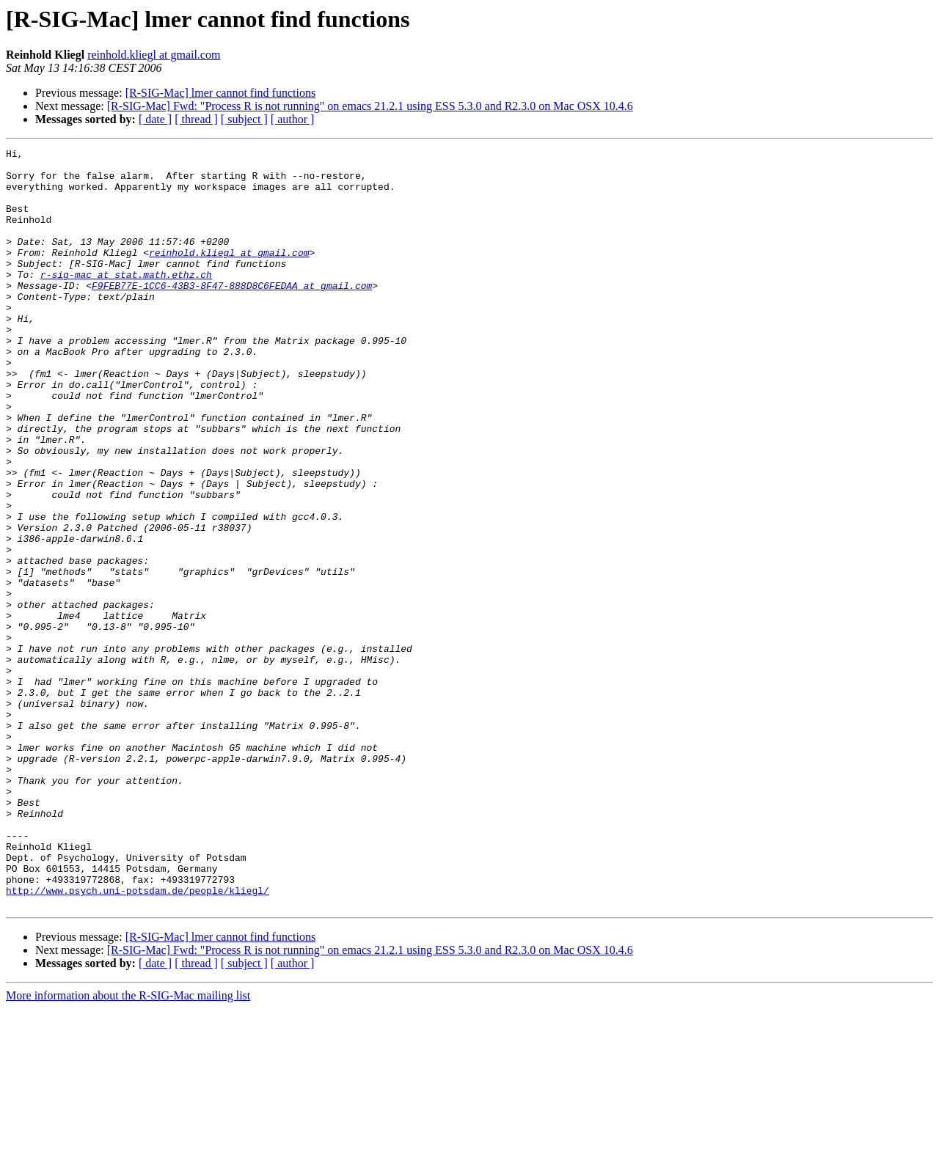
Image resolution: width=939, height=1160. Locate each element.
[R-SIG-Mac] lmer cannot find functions (220, 93)
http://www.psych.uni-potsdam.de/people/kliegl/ (137, 1039)
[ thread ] (196, 119)
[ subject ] (244, 119)
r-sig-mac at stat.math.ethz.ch (126, 300)
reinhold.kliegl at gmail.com (153, 54)
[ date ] (155, 119)
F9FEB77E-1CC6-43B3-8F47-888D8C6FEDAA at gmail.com (232, 313)
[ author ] (293, 119)
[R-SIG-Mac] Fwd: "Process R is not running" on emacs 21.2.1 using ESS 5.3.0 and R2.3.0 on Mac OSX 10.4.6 (370, 106)
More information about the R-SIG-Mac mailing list (128, 1147)
